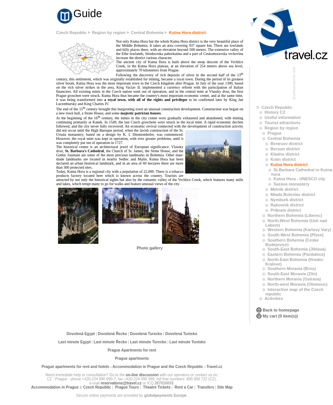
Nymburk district (287, 199)
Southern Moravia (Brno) (292, 268)
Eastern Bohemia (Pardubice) (296, 254)
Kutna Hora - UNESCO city (299, 179)
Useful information (283, 117)
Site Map (225, 387)
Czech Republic (71, 32)
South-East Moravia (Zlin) (292, 273)
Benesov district (287, 143)
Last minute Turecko (148, 342)
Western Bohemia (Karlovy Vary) (299, 229)
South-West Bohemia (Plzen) (296, 235)
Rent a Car (183, 387)
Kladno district (285, 154)
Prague (274, 133)
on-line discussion (142, 375)
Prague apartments (132, 358)
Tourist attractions (282, 122)
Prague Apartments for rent (132, 350)
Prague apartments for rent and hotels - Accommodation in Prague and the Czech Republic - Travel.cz (132, 367)
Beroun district (285, 149)
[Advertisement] (29, 146)
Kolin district (283, 159)
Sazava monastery (291, 184)
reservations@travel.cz (121, 383)
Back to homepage (281, 310)
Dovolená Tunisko (181, 334)
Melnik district (284, 189)
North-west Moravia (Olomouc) (297, 284)
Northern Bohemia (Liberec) (295, 215)
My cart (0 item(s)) (280, 316)
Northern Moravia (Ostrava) (294, 279)
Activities (274, 298)
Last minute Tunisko (187, 342)
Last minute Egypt (74, 342)
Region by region (109, 32)
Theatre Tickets (156, 387)
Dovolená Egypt (81, 334)
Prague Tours (127, 387)
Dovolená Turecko (146, 334)
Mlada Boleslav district (293, 194)
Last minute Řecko (110, 342)
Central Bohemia (147, 32)
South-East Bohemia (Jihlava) (297, 249)
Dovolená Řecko (112, 334)
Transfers (205, 387)
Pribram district (286, 210)
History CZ (275, 112)
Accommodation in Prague (55, 387)
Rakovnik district (287, 205)
